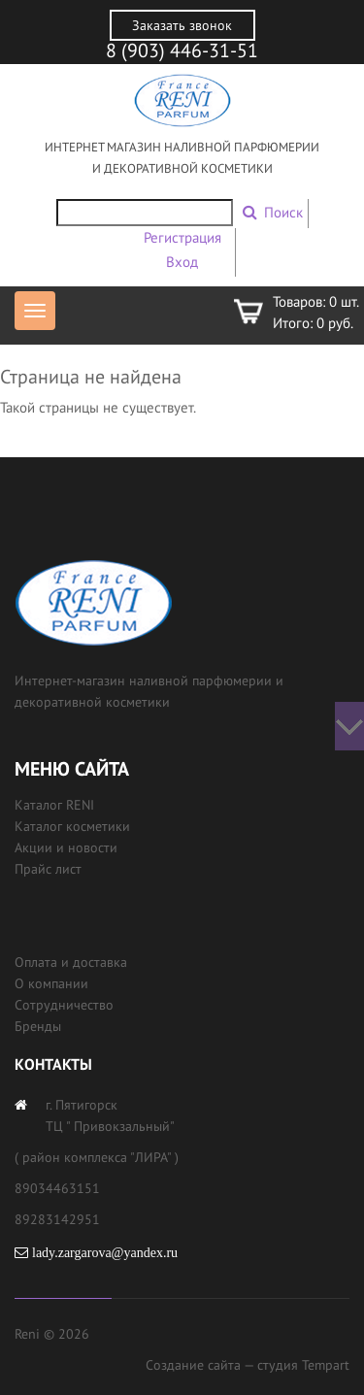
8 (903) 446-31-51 (182, 50)
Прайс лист (48, 869)
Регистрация (182, 237)
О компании (51, 983)
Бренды (38, 1026)
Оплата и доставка (71, 962)
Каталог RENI (54, 805)
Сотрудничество (64, 1004)
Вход (182, 261)
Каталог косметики (72, 826)
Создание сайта (193, 1365)
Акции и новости (66, 847)
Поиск (283, 212)
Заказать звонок (182, 25)
